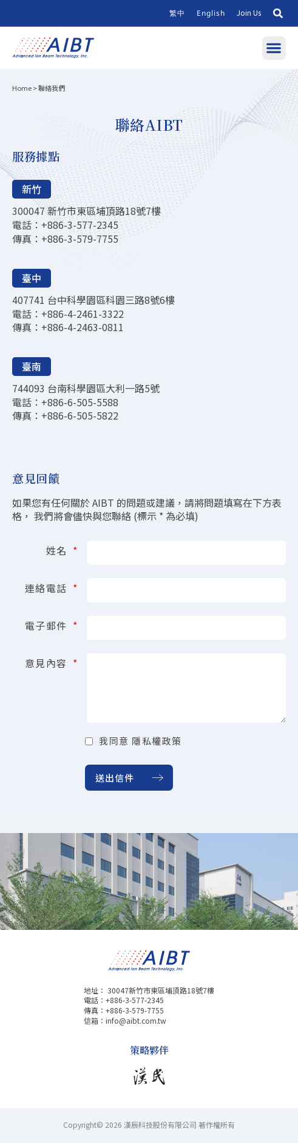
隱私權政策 (157, 740)
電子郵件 (48, 624)
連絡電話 (48, 587)
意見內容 (48, 662)
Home (22, 88)
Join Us (249, 12)
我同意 (140, 740)
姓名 (58, 549)
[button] (278, 13)
